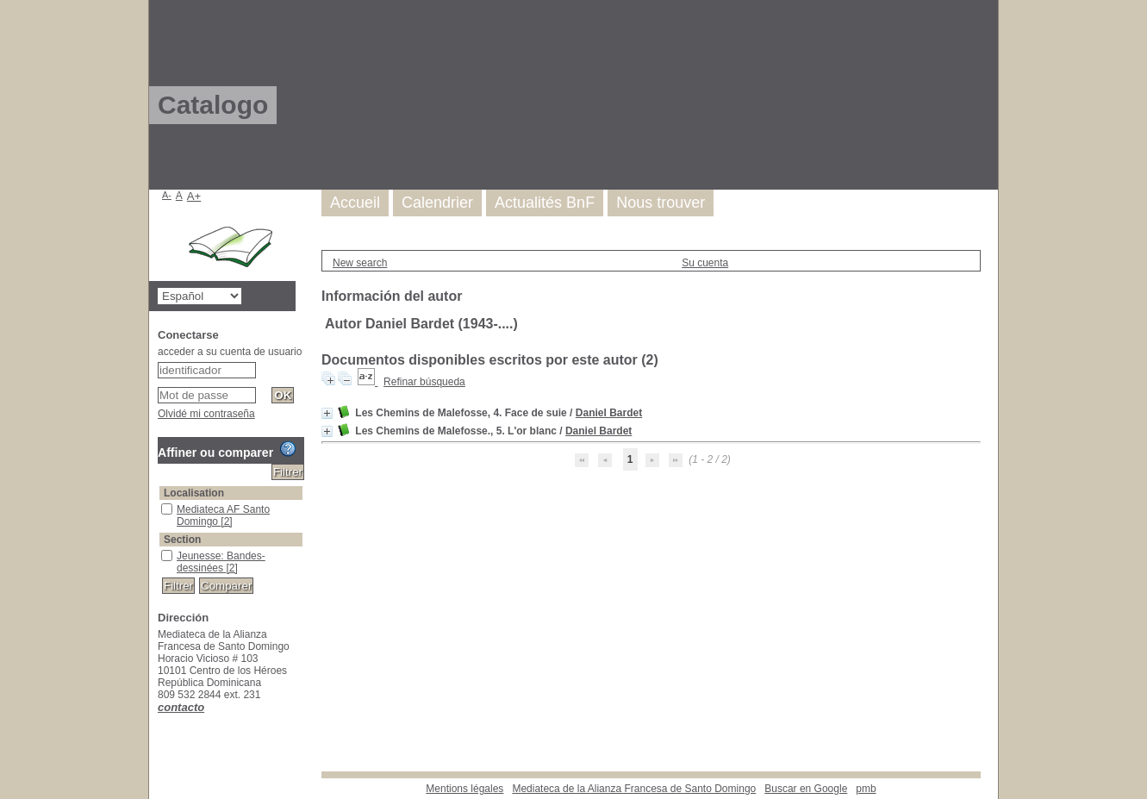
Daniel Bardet (609, 413)
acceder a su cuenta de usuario (230, 352)
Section (182, 540)
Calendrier (437, 202)
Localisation (194, 493)
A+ (194, 196)
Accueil (355, 202)
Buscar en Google (805, 789)
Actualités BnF (545, 202)
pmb (866, 789)
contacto (181, 707)
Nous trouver (660, 202)
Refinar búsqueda (424, 382)
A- (166, 195)
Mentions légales (464, 789)
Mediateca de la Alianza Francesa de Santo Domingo (634, 789)
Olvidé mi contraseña (206, 414)
